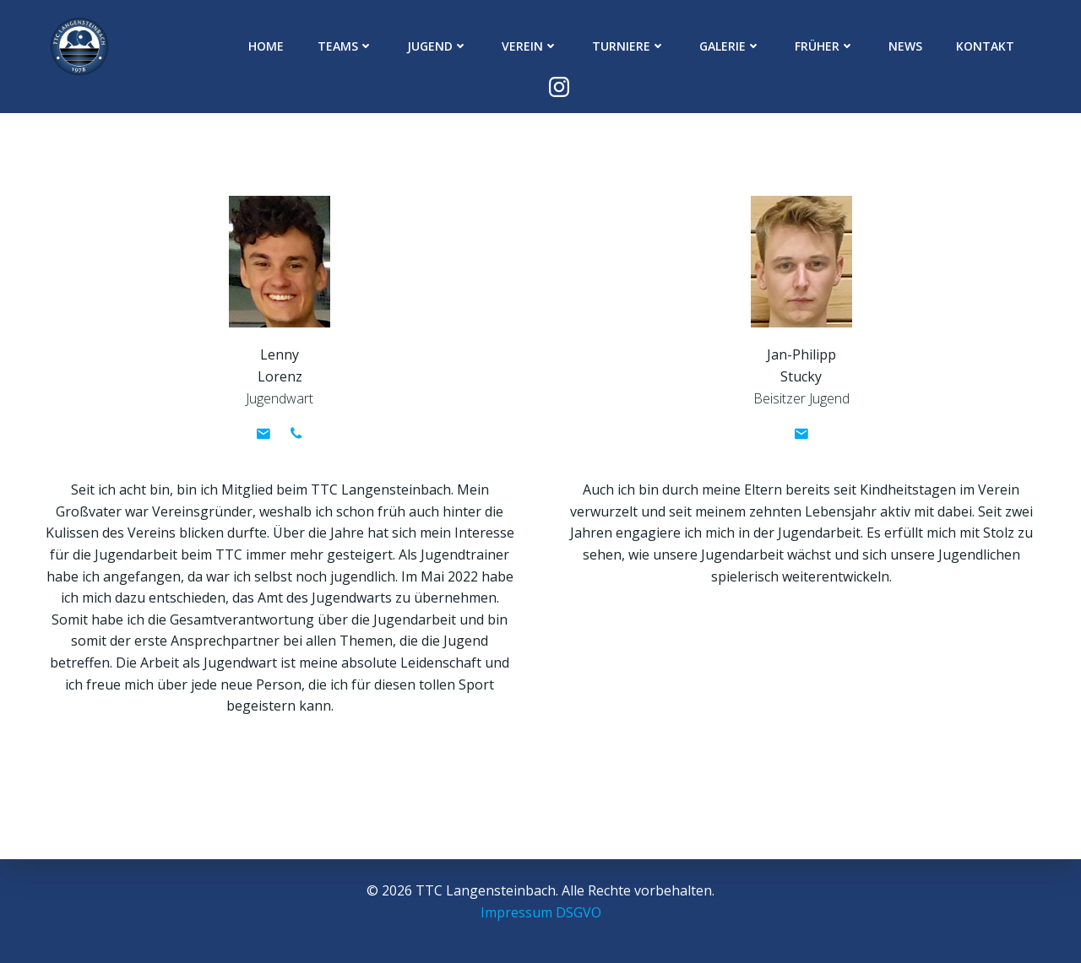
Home (238, 47)
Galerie (702, 47)
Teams (317, 47)
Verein (502, 47)
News (877, 47)
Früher (797, 47)
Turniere (601, 47)
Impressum (516, 912)
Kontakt (957, 47)
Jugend (409, 47)
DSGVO (578, 912)
